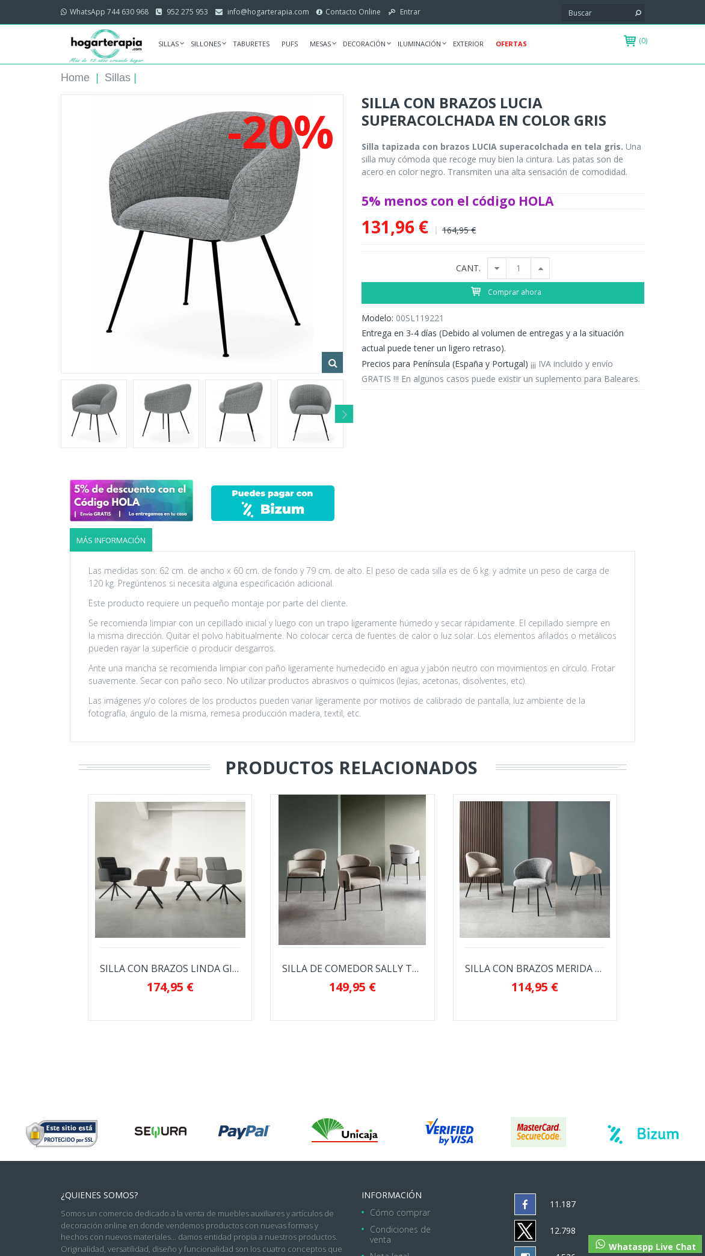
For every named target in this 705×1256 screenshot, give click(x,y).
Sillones (206, 43)
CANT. (468, 268)
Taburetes (251, 43)
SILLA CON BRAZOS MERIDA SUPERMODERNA (535, 968)
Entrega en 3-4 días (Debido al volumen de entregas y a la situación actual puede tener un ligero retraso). (493, 340)
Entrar (409, 12)
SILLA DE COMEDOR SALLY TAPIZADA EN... (352, 968)
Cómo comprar (400, 1212)
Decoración (364, 43)
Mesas (320, 43)
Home (75, 78)
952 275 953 (186, 12)
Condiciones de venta (400, 1234)
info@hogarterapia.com (267, 12)
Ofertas (511, 43)
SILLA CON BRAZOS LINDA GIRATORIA (170, 968)
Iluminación (419, 43)
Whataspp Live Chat (645, 1245)
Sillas (168, 43)
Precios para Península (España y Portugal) (445, 363)
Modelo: (377, 318)
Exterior (468, 43)
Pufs (290, 43)
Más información (111, 540)
